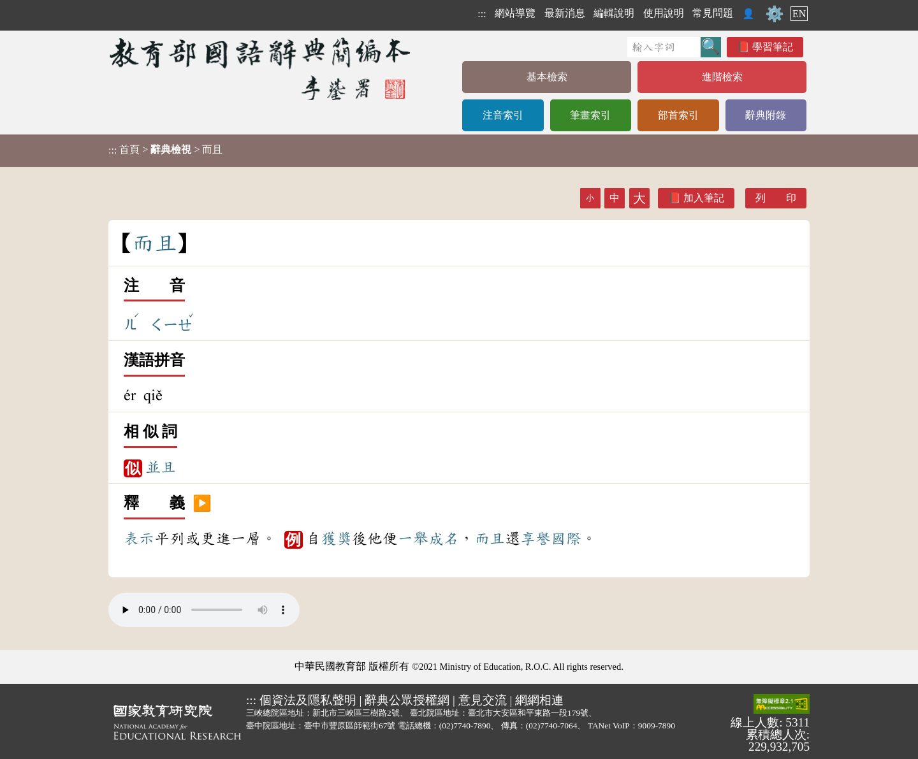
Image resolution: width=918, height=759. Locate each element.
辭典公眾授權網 (407, 700)
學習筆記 (772, 46)
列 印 (775, 197)
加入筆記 (703, 197)
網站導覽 (515, 13)
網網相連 (539, 700)
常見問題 (712, 13)
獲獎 (336, 538)
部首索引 (678, 115)
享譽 (535, 538)
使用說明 (663, 13)
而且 (489, 538)
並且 (160, 467)
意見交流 (482, 700)
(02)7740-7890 (465, 725)
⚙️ (774, 14)
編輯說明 (614, 13)
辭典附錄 (765, 115)
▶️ (202, 503)
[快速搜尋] (664, 47)
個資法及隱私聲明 (307, 700)
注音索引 (503, 115)
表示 (139, 538)
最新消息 (564, 13)
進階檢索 (722, 76)
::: (481, 13)
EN (799, 13)
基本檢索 (547, 76)
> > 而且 (165, 149)
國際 (566, 538)
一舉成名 (428, 538)
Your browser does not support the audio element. (204, 610)
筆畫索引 (590, 115)
